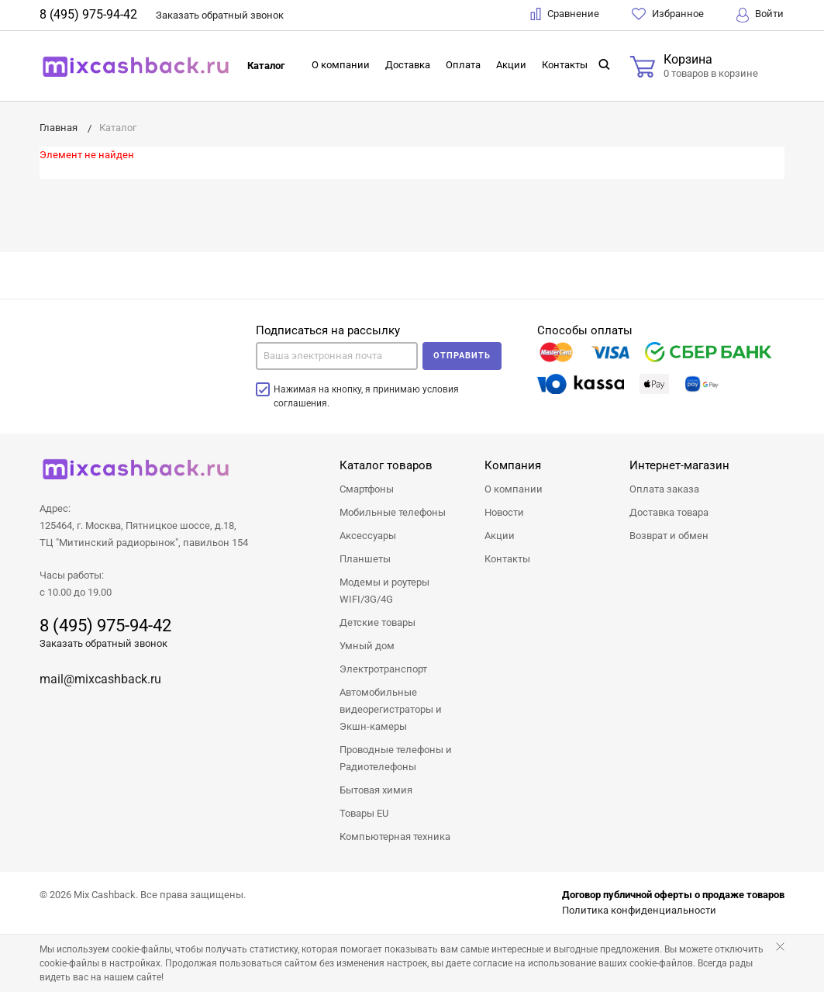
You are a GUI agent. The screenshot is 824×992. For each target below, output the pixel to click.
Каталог (265, 65)
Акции (511, 65)
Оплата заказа (664, 489)
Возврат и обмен (669, 535)
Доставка (407, 65)
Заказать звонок (220, 15)
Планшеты (365, 559)
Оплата (463, 65)
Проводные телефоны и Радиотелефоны (396, 758)
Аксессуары (368, 535)
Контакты (565, 65)
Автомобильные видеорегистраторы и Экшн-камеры (391, 709)
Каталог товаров (386, 465)
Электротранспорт (383, 669)
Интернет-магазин (679, 465)
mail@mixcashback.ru (100, 679)
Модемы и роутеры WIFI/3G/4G (384, 590)
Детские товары (377, 622)
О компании (341, 65)
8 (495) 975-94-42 (88, 14)
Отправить (462, 356)
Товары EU (364, 813)
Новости (504, 512)
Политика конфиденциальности (639, 910)
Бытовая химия (376, 790)
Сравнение (564, 14)
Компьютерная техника (395, 836)
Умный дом (367, 646)
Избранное (668, 14)
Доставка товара (669, 512)
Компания (512, 465)
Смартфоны (367, 489)
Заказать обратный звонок (103, 643)
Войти (760, 15)
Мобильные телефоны (393, 512)
